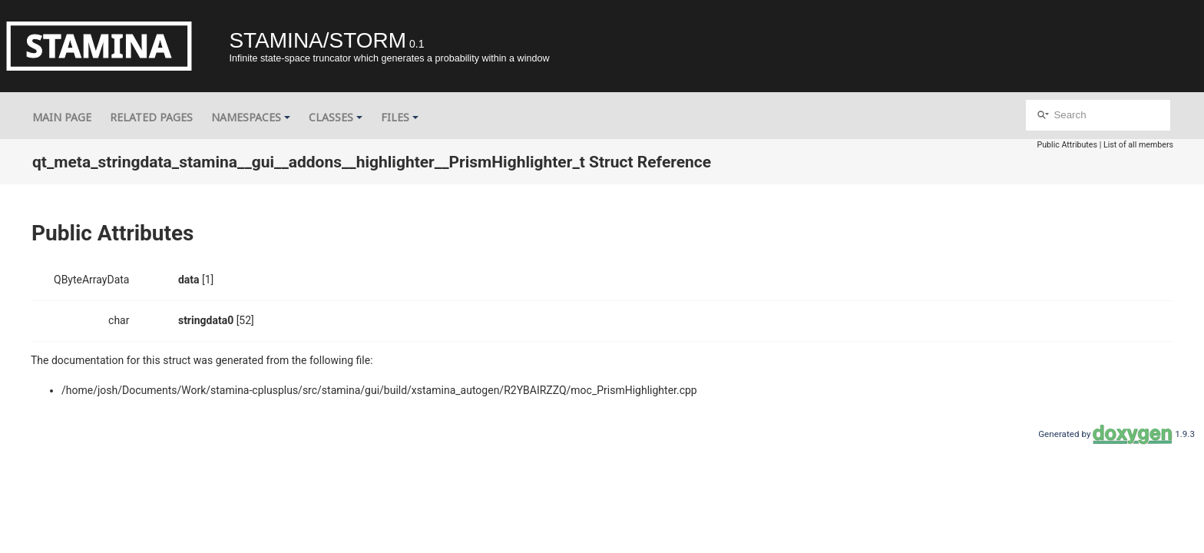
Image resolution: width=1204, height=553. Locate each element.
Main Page (61, 117)
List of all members (1138, 145)
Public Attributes (1067, 145)
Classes (335, 117)
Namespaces (250, 117)
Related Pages (151, 117)
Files (399, 117)
